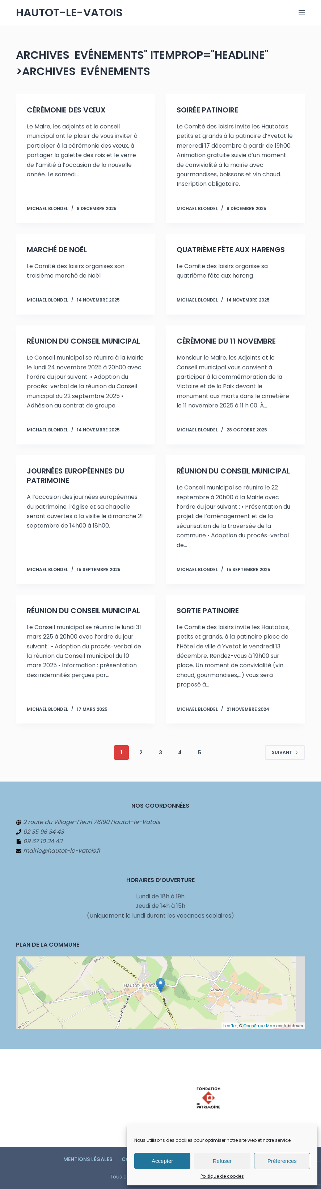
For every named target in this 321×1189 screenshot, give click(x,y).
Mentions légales (88, 1159)
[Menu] (302, 12)
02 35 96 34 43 (43, 832)
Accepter (162, 1161)
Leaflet (230, 1026)
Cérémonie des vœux (66, 110)
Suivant (285, 752)
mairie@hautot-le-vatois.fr (62, 850)
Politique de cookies (222, 1176)
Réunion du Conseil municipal (83, 341)
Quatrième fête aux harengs (231, 250)
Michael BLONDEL (47, 208)
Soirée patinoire (207, 110)
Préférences (282, 1161)
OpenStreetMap (259, 1026)
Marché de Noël (57, 250)
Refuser (222, 1161)
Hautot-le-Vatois (69, 12)
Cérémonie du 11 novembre (226, 341)
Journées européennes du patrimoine (75, 475)
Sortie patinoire (208, 611)
